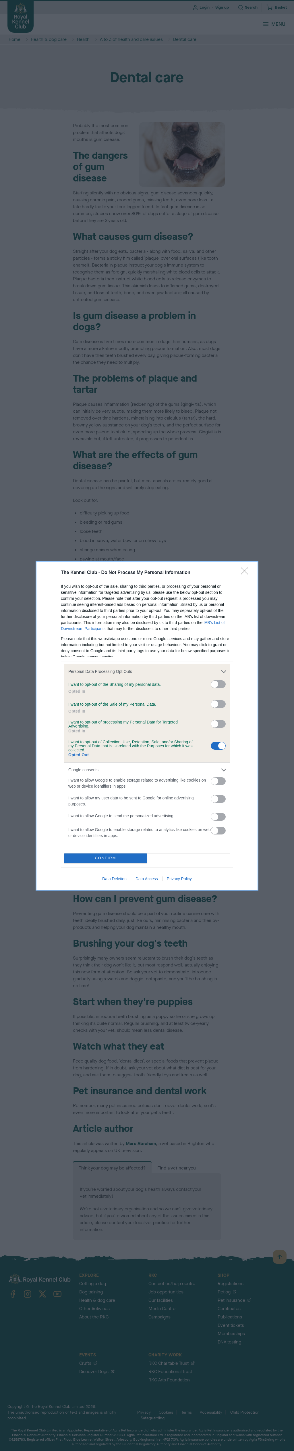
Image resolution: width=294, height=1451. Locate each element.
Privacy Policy (179, 878)
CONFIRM (105, 858)
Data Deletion (114, 878)
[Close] (246, 572)
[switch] (218, 684)
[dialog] (147, 726)
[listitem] (147, 672)
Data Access (147, 878)
